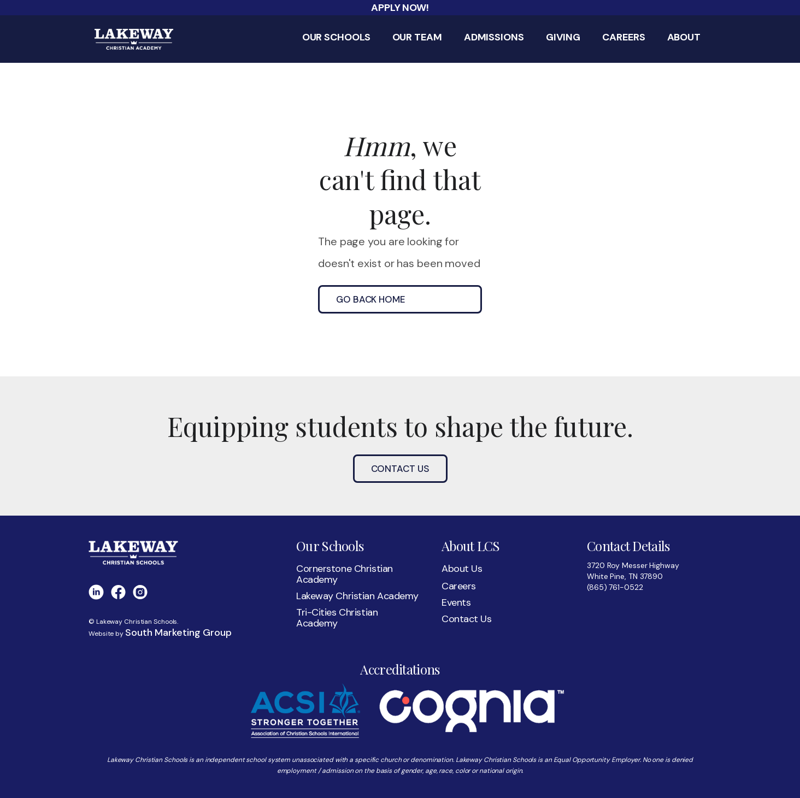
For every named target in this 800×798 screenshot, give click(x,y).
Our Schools (336, 38)
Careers (623, 38)
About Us (462, 568)
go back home (370, 299)
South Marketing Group (178, 632)
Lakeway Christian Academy (357, 595)
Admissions (494, 38)
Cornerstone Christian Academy (344, 574)
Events (456, 602)
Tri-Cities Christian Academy (337, 618)
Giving (563, 38)
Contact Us (400, 469)
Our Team (417, 38)
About (684, 38)
